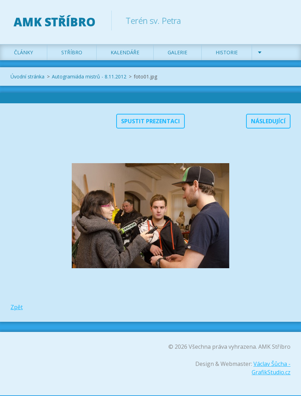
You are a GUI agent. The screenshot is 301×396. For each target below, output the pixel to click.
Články (23, 53)
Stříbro (71, 53)
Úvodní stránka (27, 77)
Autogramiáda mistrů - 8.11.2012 (89, 77)
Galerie (177, 53)
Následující (268, 122)
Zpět (16, 308)
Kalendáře (125, 53)
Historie (227, 53)
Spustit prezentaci (150, 122)
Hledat (283, 20)
